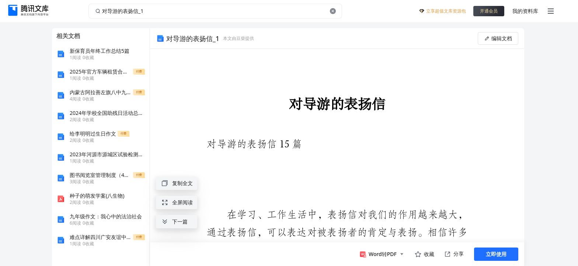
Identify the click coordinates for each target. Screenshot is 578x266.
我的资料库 (525, 10)
